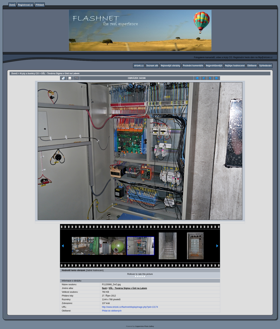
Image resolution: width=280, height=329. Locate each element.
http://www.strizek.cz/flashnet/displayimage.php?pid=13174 (130, 307)
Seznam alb (152, 65)
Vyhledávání (265, 65)
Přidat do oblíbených (111, 311)
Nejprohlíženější (214, 65)
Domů (12, 5)
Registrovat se (25, 5)
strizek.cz (139, 65)
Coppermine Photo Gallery (144, 326)
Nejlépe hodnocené (235, 65)
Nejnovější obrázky (170, 65)
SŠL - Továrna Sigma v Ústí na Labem (60, 73)
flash (104, 288)
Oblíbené (251, 65)
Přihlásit (40, 5)
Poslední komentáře (193, 65)
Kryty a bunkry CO (29, 73)
